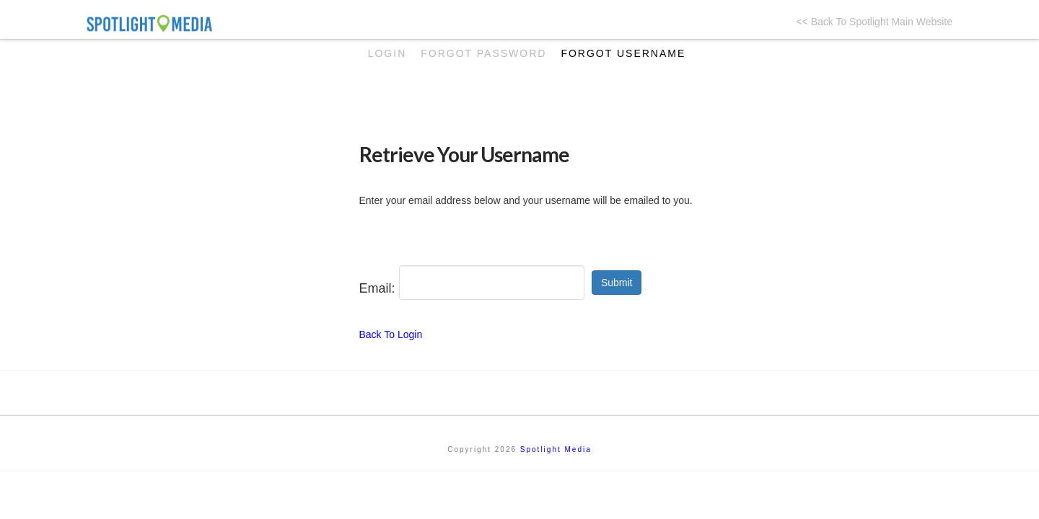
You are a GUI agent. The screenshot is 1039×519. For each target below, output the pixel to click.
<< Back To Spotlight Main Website (874, 21)
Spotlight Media (556, 449)
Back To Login (391, 334)
